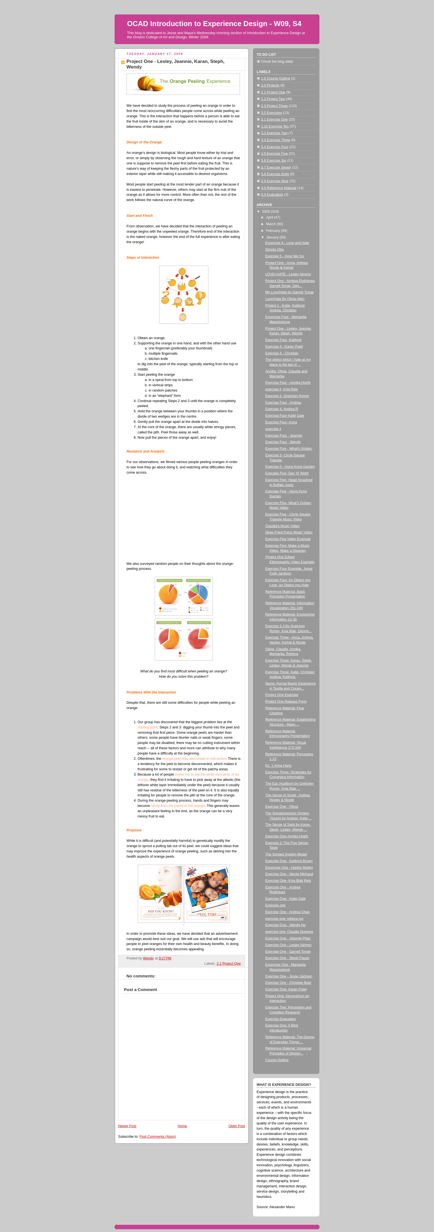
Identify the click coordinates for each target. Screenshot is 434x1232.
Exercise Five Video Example (288, 539)
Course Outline (277, 1060)
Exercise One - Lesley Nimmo (288, 945)
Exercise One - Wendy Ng (285, 925)
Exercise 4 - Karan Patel (284, 347)
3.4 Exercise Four (274, 147)
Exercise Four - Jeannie (283, 436)
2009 (266, 212)
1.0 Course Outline (275, 78)
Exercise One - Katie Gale (285, 899)
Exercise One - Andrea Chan (287, 912)
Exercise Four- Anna (281, 422)
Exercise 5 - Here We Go (284, 256)
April (270, 217)
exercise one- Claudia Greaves (289, 932)
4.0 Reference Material (278, 188)
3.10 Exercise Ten (275, 126)
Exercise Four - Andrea (283, 403)
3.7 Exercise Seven (276, 167)
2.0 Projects (270, 85)
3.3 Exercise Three (275, 140)
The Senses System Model (286, 854)
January (273, 237)
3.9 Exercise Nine (274, 181)
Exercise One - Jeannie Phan (288, 938)
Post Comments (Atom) (158, 1137)
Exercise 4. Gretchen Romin (287, 396)
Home (182, 1126)
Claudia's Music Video (282, 526)
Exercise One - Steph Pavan (287, 958)
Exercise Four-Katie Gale (284, 416)
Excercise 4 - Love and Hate (287, 243)
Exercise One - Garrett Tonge (288, 952)
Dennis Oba (274, 250)
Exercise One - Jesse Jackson (288, 976)
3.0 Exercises (271, 113)
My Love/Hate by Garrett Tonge (289, 292)
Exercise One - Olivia (281, 807)
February (273, 231)
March (271, 224)
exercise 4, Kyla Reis (281, 389)
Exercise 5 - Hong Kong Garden (290, 467)
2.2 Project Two (273, 99)
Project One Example (281, 695)
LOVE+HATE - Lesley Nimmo (288, 274)
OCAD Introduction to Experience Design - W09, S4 (214, 23)
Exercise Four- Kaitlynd (283, 340)
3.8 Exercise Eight (275, 174)
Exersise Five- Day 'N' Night (287, 473)
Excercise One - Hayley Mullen (289, 868)
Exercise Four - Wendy (283, 442)
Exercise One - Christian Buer (288, 983)
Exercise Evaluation (280, 1019)
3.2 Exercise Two (274, 133)
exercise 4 (273, 429)
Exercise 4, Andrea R (281, 409)
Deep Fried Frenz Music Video (288, 532)
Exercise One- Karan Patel (286, 989)
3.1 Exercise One (274, 119)
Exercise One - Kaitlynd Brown (289, 861)
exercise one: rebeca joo (284, 919)
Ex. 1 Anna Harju (278, 766)
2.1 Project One (228, 964)
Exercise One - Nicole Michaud (289, 874)
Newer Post (127, 1126)
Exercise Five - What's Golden (288, 449)
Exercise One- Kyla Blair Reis (288, 881)
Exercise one (275, 905)
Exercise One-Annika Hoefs (286, 836)
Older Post (236, 1126)
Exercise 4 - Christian (282, 353)
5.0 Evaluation (272, 195)
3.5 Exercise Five (274, 154)
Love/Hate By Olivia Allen (285, 299)
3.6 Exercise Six (273, 160)
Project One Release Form (286, 701)
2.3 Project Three (274, 106)
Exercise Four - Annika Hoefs (288, 383)
